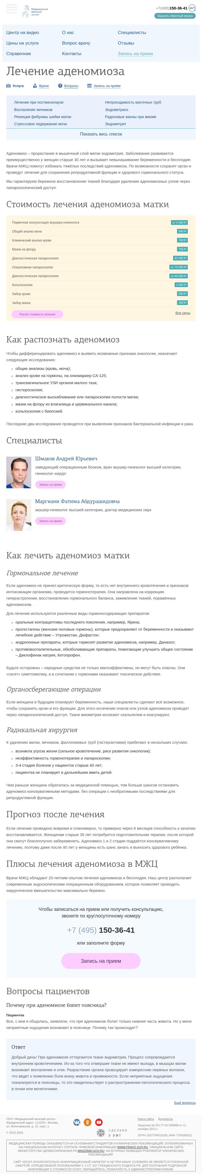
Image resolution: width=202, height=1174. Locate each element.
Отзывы (126, 43)
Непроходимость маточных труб (133, 102)
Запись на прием (101, 961)
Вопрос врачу (76, 43)
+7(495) (172, 8)
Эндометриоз (116, 110)
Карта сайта (146, 1118)
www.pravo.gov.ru (132, 1147)
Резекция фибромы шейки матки (42, 117)
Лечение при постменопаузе (39, 102)
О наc (68, 32)
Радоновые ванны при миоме (130, 117)
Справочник (18, 53)
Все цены (182, 313)
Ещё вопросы (185, 1103)
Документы (165, 1118)
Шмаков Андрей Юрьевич (66, 459)
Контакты (71, 53)
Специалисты (132, 32)
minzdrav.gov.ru (91, 1150)
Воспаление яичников (33, 110)
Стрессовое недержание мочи (40, 124)
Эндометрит (115, 124)
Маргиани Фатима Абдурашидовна (77, 501)
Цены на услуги (22, 43)
